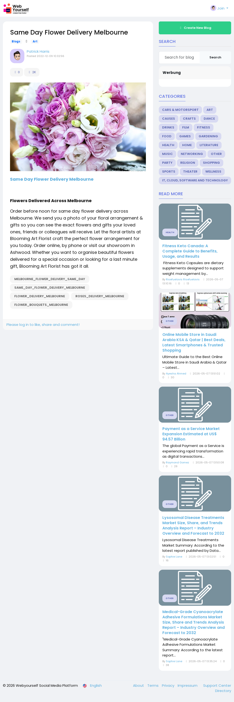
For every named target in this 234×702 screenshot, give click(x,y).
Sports (168, 171)
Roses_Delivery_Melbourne (99, 296)
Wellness (213, 171)
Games (185, 136)
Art (35, 41)
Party (167, 162)
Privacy (168, 685)
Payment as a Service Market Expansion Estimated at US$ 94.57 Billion (191, 434)
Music (167, 154)
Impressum (188, 685)
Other (216, 154)
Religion (187, 162)
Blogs (16, 41)
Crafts (189, 118)
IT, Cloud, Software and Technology (195, 180)
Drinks (168, 127)
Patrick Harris (38, 51)
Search (215, 57)
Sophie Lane (174, 557)
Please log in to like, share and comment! (43, 324)
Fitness (203, 127)
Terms (153, 685)
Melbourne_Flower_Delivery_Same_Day (49, 279)
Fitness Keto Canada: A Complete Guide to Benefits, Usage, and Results (190, 251)
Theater (190, 171)
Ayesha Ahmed (176, 373)
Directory (223, 690)
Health (168, 145)
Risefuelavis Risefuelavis (183, 279)
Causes (168, 118)
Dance (209, 118)
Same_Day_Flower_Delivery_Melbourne (49, 287)
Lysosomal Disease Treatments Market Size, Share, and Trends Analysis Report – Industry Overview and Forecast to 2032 (193, 525)
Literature (209, 145)
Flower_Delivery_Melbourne (39, 296)
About (139, 685)
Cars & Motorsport (180, 110)
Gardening (208, 136)
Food (166, 136)
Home (187, 145)
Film (185, 127)
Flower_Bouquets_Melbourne (41, 304)
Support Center (217, 685)
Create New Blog (195, 28)
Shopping (211, 162)
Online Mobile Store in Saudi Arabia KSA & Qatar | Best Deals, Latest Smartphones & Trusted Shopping (193, 342)
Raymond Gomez (177, 462)
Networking (192, 154)
